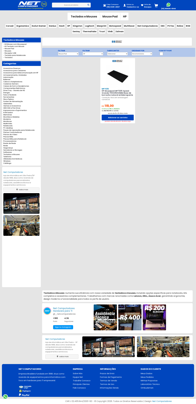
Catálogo (7, 163)
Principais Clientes (81, 384)
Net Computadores (147, 26)
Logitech (89, 26)
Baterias (6, 79)
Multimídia (7, 123)
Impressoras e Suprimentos (15, 110)
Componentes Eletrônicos (14, 88)
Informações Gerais (109, 388)
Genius (52, 26)
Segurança (8, 148)
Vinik (110, 31)
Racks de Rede (9, 143)
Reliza (180, 26)
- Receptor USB (9, 53)
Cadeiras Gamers (10, 84)
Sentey (76, 31)
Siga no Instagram (63, 327)
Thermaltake (89, 31)
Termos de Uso (107, 384)
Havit (61, 26)
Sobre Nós (77, 373)
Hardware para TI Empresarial (30, 8)
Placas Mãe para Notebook (14, 139)
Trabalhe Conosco (81, 380)
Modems (7, 119)
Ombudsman (147, 388)
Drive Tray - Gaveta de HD (14, 90)
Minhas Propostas (149, 380)
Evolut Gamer (39, 26)
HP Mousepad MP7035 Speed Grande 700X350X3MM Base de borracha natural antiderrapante (117, 93)
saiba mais (21, 189)
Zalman (120, 31)
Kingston (77, 26)
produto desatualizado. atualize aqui (118, 121)
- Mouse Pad (8, 49)
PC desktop (8, 128)
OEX (163, 26)
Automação (8, 77)
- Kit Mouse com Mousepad (14, 44)
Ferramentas (8, 97)
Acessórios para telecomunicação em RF (20, 73)
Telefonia (7, 157)
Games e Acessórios (12, 106)
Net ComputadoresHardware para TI (64, 309)
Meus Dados (146, 373)
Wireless (6, 161)
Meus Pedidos (147, 377)
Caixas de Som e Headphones (16, 86)
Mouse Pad (110, 16)
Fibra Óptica (8, 99)
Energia (6, 93)
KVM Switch (8, 113)
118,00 (108, 106)
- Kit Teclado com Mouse (13, 46)
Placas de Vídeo (10, 134)
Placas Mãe (8, 137)
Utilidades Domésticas (12, 159)
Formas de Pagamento (111, 377)
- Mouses (7, 51)
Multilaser (129, 26)
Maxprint (101, 26)
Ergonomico (23, 26)
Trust (102, 31)
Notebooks (8, 126)
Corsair (10, 26)
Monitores (7, 121)
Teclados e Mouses (84, 16)
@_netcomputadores (64, 313)
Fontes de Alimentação (13, 101)
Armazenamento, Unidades (15, 75)
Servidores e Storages (12, 150)
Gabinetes (7, 104)
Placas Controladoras (12, 132)
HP (125, 16)
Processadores (9, 141)
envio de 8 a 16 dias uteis (118, 113)
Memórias (7, 115)
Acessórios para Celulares (14, 70)
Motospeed (115, 26)
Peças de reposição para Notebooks (19, 130)
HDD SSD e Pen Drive (11, 108)
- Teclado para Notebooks (14, 55)
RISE (188, 26)
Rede (5, 146)
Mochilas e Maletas (11, 117)
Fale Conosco (79, 388)
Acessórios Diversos (11, 68)
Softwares (7, 152)
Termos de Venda (108, 380)
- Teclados (8, 57)
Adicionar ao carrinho (118, 117)
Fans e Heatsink (9, 95)
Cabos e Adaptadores (12, 82)
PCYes (170, 26)
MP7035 (105, 89)
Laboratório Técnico (150, 384)
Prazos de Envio (107, 373)
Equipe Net (78, 377)
